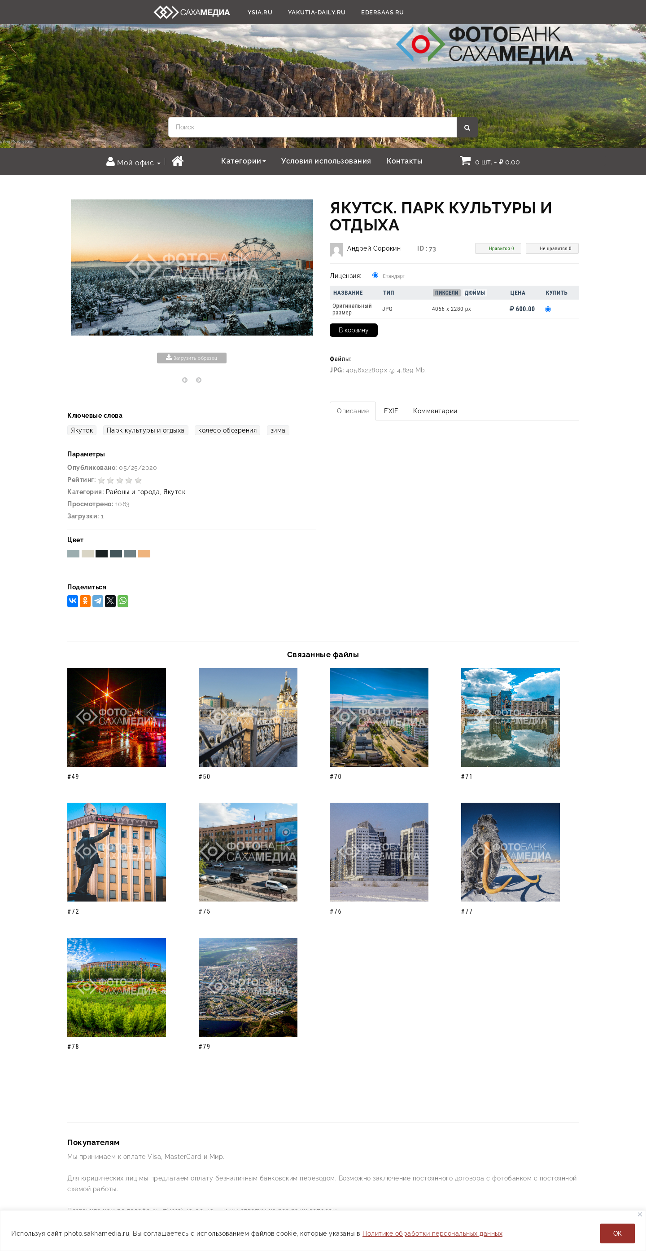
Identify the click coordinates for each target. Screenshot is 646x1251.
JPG (387, 308)
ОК (617, 1233)
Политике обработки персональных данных (432, 1233)
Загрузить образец (192, 357)
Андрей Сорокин (374, 248)
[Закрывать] (640, 1214)
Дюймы (475, 293)
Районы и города (133, 491)
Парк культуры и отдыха (146, 430)
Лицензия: (346, 275)
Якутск (82, 430)
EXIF (391, 411)
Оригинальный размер (352, 309)
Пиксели (446, 293)
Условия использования (326, 161)
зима (278, 430)
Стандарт (394, 276)
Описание (353, 411)
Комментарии (435, 411)
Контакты (405, 161)
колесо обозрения (227, 430)
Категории (243, 161)
